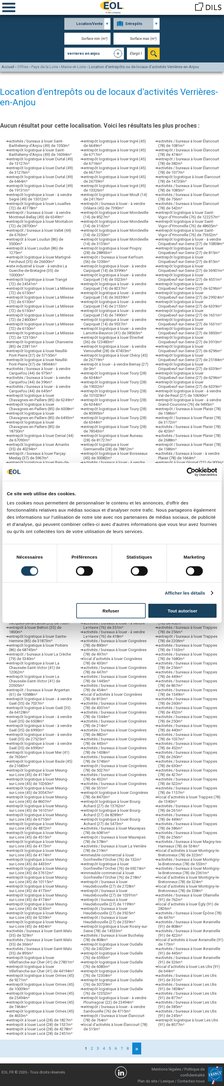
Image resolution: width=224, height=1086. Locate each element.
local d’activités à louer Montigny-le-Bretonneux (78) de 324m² (189, 879)
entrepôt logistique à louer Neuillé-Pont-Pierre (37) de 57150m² (38, 353)
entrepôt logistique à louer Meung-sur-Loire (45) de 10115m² (38, 879)
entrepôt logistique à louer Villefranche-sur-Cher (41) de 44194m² (41, 968)
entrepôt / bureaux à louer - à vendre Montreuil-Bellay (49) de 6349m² (40, 214)
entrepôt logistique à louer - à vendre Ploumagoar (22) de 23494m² (114, 1000)
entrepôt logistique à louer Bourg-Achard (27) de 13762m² (112, 803)
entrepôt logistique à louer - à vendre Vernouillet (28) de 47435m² (114, 348)
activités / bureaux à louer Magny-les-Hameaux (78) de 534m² (190, 843)
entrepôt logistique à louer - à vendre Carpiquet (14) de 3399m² (114, 268)
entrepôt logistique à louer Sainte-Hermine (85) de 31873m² (38, 638)
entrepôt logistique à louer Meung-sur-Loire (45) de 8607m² (38, 799)
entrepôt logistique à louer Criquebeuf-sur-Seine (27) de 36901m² (191, 268)
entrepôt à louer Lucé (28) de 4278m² (40, 1029)
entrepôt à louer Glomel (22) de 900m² (190, 462)
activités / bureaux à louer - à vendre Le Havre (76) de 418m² (114, 634)
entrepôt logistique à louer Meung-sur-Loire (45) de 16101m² (38, 808)
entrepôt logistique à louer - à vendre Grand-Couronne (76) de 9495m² (189, 402)
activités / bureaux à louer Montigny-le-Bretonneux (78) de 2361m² (189, 870)
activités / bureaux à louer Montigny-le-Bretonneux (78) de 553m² (189, 861)
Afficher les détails (185, 592)
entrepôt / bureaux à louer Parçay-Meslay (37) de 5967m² (37, 455)
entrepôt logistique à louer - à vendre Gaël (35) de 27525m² (40, 736)
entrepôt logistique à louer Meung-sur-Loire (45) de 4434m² (38, 924)
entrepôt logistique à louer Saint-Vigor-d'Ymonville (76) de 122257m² (189, 214)
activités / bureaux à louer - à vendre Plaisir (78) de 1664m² (189, 455)
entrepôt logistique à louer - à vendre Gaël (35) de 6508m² (40, 718)
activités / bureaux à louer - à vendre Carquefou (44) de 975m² (39, 370)
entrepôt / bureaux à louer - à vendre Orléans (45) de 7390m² (114, 205)
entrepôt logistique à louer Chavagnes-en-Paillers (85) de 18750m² (34, 426)
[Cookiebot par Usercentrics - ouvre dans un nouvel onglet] (191, 471)
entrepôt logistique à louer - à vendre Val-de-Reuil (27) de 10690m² (189, 393)
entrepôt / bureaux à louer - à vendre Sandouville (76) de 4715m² (114, 1008)
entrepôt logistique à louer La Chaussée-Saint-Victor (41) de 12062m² (34, 667)
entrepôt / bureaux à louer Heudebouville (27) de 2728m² (109, 884)
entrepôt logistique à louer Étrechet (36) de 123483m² (113, 339)
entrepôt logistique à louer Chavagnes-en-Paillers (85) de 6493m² (41, 415)
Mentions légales (166, 1069)
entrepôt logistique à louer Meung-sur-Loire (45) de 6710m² (38, 817)
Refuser (110, 610)
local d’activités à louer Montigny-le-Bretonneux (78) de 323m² (189, 852)
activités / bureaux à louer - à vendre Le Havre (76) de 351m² (114, 625)
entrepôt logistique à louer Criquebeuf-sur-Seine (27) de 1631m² (190, 312)
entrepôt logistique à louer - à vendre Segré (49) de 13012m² (40, 196)
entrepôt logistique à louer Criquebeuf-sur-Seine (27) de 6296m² (190, 286)
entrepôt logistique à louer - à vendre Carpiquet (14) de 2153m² (114, 304)
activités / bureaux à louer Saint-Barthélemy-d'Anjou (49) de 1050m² (39, 143)
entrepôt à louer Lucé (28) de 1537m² (40, 1024)
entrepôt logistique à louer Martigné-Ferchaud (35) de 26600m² (40, 259)
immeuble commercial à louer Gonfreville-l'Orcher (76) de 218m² (112, 875)
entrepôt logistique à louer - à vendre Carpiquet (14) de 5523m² (114, 277)
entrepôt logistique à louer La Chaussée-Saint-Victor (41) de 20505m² (34, 681)
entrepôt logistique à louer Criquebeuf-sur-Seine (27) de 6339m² (190, 304)
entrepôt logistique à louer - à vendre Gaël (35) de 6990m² (40, 727)
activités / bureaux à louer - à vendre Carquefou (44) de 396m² (39, 379)
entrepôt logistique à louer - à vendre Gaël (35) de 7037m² (40, 701)
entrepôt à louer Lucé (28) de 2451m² (40, 1033)
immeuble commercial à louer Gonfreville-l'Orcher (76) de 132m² (112, 857)
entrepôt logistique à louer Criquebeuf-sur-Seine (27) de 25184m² (191, 357)
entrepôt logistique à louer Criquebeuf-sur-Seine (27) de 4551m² (190, 277)
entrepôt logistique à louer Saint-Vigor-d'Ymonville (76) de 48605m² (187, 223)
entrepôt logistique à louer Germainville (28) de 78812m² (108, 446)
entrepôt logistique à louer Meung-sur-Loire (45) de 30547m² (38, 790)
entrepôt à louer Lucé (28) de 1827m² (40, 1020)
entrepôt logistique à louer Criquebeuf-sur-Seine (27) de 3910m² (190, 339)
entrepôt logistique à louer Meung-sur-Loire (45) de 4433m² (38, 861)
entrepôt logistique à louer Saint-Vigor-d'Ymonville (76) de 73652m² (187, 232)
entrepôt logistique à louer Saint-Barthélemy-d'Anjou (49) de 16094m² (40, 152)
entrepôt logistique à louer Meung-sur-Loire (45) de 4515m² (38, 834)
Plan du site (147, 1081)
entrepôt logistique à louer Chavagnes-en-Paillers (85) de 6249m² (41, 397)
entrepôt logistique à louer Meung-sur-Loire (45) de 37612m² (38, 870)
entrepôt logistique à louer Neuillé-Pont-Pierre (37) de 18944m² (38, 362)
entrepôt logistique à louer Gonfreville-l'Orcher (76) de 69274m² (114, 866)
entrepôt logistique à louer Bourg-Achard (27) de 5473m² (112, 821)
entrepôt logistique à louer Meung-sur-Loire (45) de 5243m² (38, 906)
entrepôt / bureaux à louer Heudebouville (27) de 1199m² (109, 901)
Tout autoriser (182, 610)
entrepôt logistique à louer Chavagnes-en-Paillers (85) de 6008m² (41, 406)
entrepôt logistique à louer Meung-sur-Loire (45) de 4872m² (38, 826)
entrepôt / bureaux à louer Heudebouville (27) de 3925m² (109, 910)
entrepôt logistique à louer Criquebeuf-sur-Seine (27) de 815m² (189, 250)
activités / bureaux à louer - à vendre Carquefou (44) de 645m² (39, 388)
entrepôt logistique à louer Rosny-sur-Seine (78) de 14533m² (115, 928)
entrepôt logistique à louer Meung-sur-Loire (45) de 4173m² (38, 843)
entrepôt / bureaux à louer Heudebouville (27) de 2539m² (109, 919)
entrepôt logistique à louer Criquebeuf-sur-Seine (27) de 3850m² (190, 330)
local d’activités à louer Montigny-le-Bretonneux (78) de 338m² (189, 888)
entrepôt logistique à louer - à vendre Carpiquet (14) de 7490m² (114, 312)
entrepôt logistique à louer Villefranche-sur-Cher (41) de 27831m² (41, 959)
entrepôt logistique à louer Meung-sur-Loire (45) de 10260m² (38, 781)
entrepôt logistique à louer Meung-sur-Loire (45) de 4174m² (38, 772)
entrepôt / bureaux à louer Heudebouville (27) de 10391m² (110, 892)
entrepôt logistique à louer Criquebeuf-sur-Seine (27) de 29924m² (191, 295)
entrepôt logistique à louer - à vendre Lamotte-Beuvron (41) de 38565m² (114, 330)
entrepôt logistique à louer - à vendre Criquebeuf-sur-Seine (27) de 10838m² (191, 241)
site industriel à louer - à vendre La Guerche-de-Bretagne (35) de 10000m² (38, 270)
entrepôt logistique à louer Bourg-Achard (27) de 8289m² (112, 812)
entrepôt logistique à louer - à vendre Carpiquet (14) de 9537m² (114, 321)
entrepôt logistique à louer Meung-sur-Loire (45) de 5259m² (38, 915)
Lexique (167, 1081)
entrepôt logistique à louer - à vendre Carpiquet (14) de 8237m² (114, 286)
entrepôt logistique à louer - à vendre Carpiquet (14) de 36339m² (114, 295)
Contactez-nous (191, 1081)
